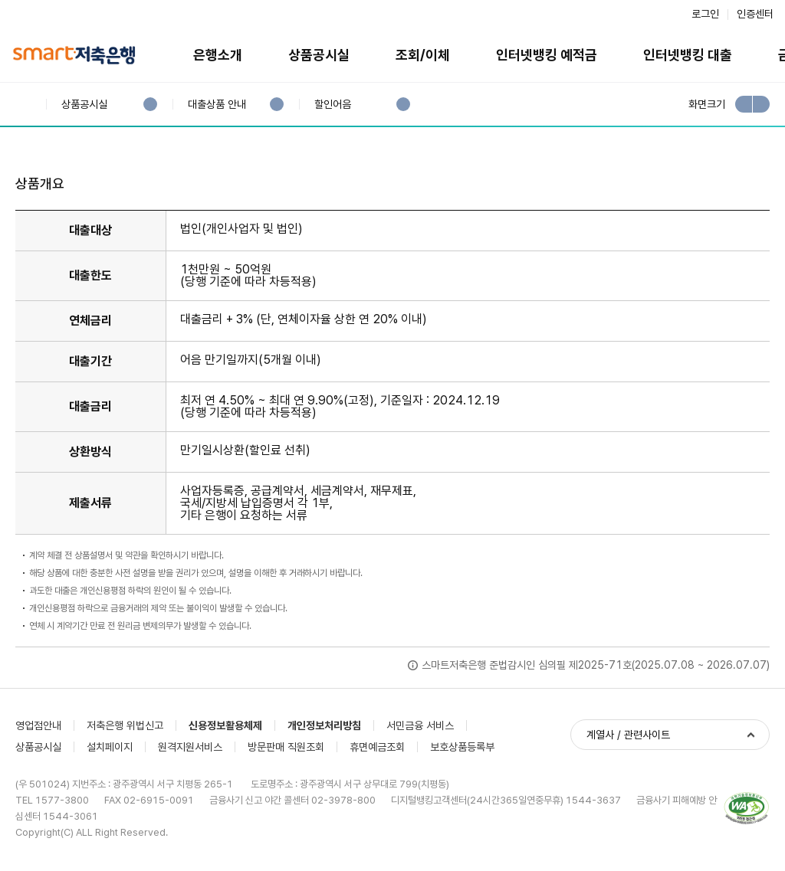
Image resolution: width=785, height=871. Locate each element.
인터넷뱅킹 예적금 (546, 55)
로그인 (705, 14)
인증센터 (755, 14)
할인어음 (332, 104)
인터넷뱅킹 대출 (687, 55)
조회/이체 (423, 55)
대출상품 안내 (216, 104)
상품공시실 (319, 55)
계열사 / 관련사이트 (628, 735)
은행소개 (217, 55)
